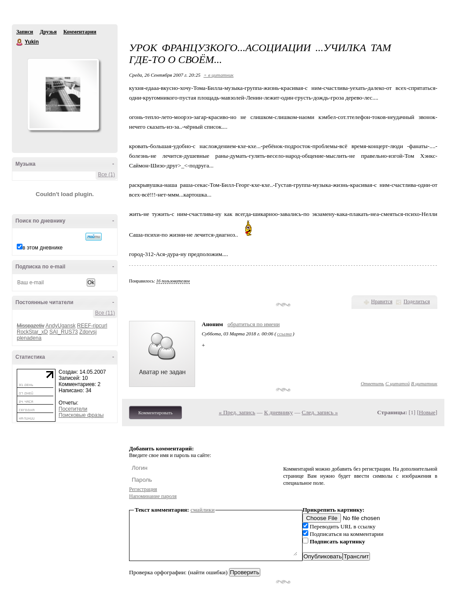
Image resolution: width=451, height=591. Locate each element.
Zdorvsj (87, 332)
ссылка (284, 333)
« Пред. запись (237, 412)
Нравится (381, 301)
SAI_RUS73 (63, 332)
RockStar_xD (32, 332)
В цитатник (424, 383)
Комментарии (79, 32)
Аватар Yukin (63, 94)
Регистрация (143, 489)
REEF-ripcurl (92, 326)
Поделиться (416, 301)
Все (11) (105, 313)
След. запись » (320, 412)
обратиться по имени (253, 324)
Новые (427, 412)
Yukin (19, 42)
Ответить (372, 383)
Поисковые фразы (81, 415)
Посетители (73, 409)
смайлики (203, 509)
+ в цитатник (218, 75)
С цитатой (397, 383)
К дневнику (278, 412)
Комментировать (155, 412)
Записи (24, 32)
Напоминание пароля (153, 496)
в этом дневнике (42, 248)
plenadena (29, 338)
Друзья (48, 32)
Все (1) (106, 174)
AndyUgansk (60, 326)
